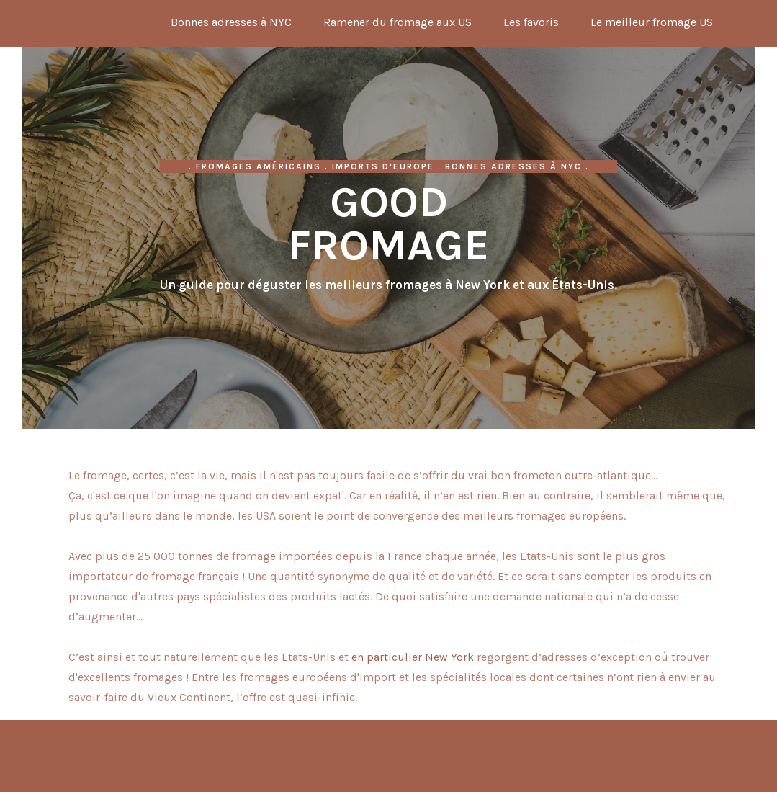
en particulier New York (412, 657)
